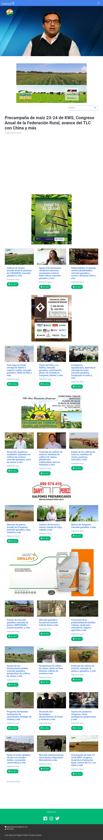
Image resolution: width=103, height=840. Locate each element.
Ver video (13, 284)
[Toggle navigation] (98, 3)
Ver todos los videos (13, 782)
